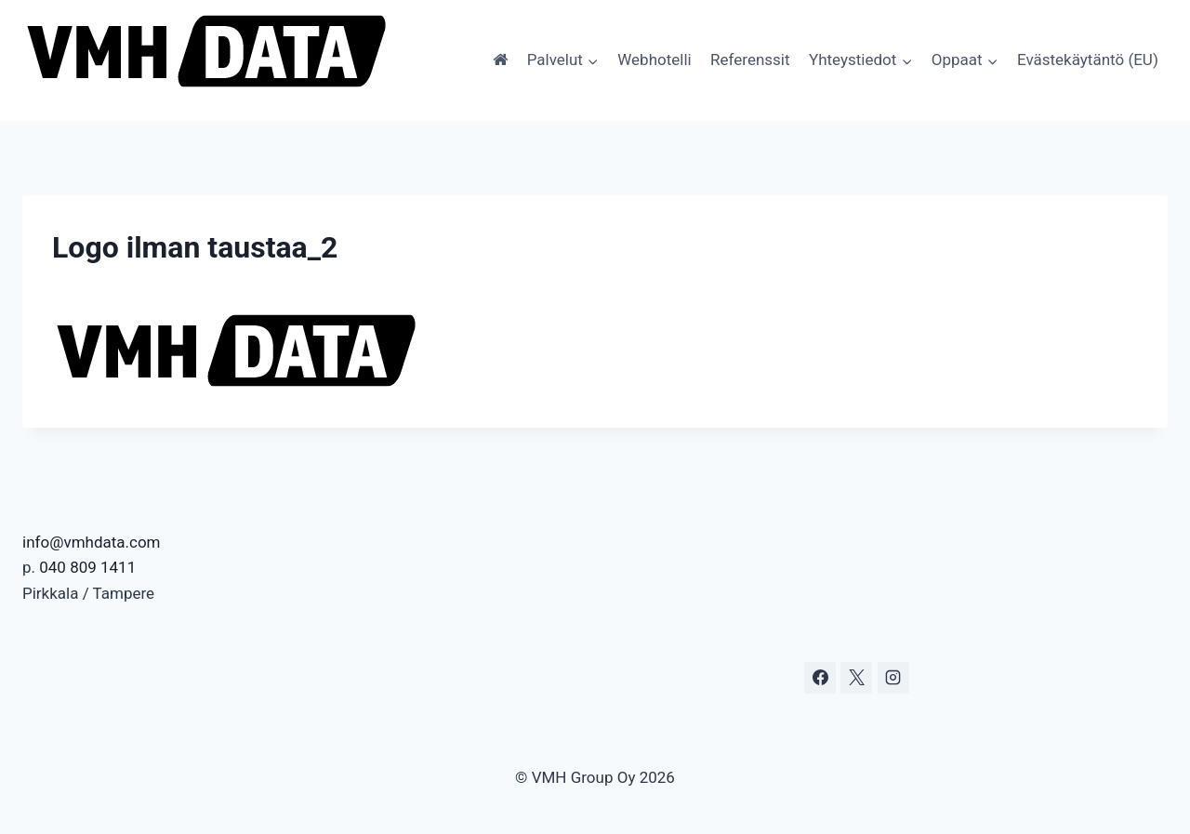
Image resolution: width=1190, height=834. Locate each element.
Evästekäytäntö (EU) (1087, 59)
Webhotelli (654, 59)
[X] (856, 678)
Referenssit (749, 59)
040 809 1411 (87, 567)
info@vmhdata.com (91, 542)
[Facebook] (820, 678)
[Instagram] (893, 678)
